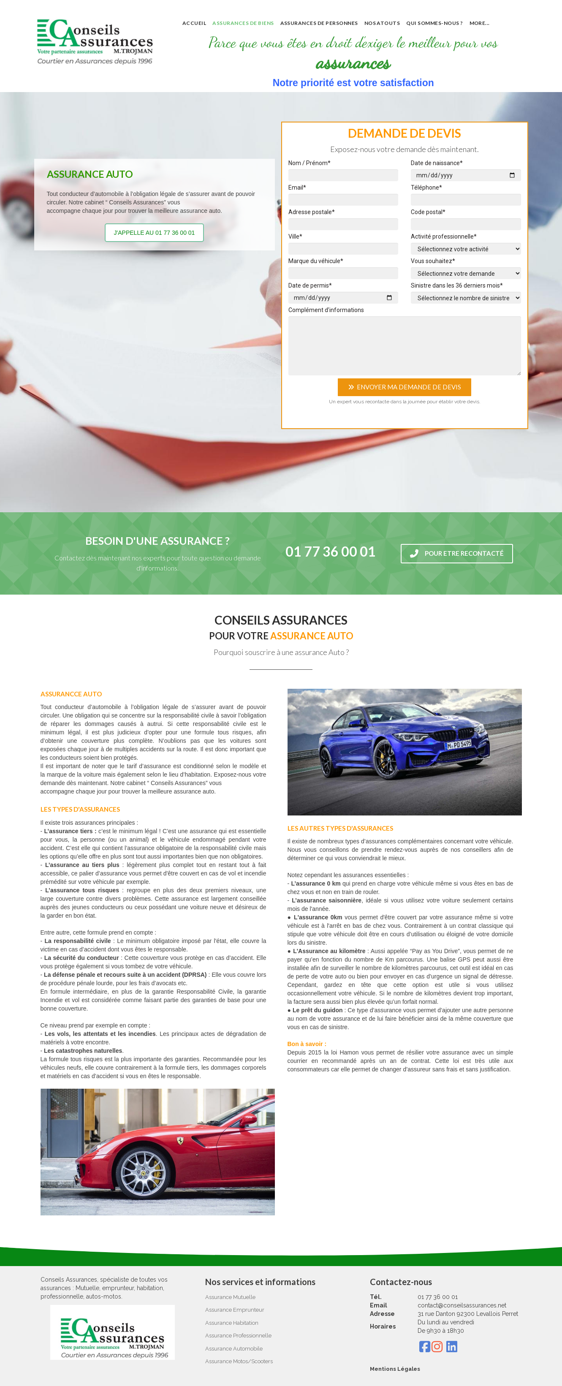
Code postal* (428, 212)
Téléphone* (426, 187)
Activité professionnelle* (444, 236)
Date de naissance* (437, 163)
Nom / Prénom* (309, 163)
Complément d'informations (326, 310)
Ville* (295, 236)
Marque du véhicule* (315, 261)
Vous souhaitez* (433, 261)
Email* (297, 187)
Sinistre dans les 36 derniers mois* (457, 285)
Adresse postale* (311, 212)
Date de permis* (310, 285)
